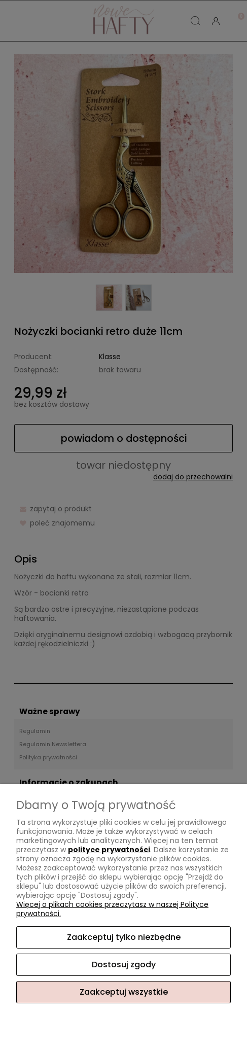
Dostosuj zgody (124, 964)
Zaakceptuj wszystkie (124, 992)
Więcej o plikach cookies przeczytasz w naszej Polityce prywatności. (112, 909)
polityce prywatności (109, 850)
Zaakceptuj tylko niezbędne (124, 937)
